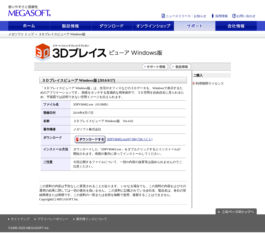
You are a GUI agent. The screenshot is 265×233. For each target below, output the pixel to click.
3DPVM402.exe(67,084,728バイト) (113, 139)
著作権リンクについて (91, 219)
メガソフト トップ (21, 34)
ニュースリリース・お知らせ (183, 16)
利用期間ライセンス (210, 83)
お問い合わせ (243, 16)
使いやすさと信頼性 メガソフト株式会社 (30, 11)
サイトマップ (20, 219)
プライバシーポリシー (52, 219)
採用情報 (219, 16)
